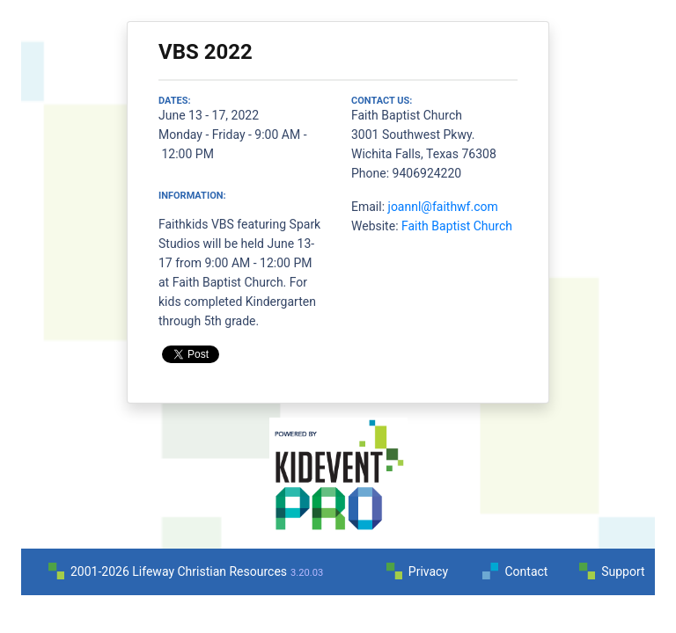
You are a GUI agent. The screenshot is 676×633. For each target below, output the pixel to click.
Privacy (428, 571)
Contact (525, 571)
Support (622, 571)
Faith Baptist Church (456, 226)
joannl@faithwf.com (443, 207)
